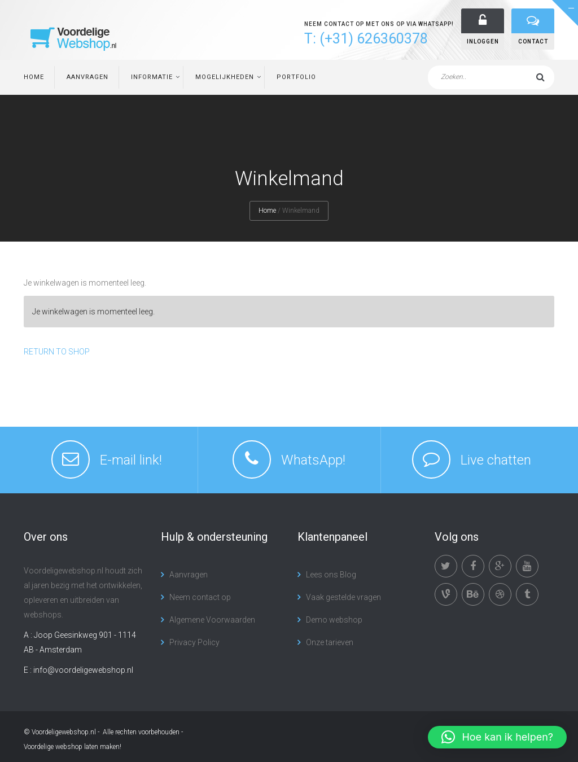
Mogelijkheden (224, 77)
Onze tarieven (329, 642)
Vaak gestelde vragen (343, 597)
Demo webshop (334, 619)
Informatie (152, 77)
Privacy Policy (194, 642)
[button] (497, 737)
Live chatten (496, 460)
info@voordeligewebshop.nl (83, 670)
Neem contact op (200, 597)
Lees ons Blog (331, 574)
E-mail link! (131, 460)
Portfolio (296, 77)
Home (34, 77)
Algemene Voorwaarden (212, 619)
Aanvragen (87, 77)
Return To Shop (57, 351)
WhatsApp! (313, 460)
